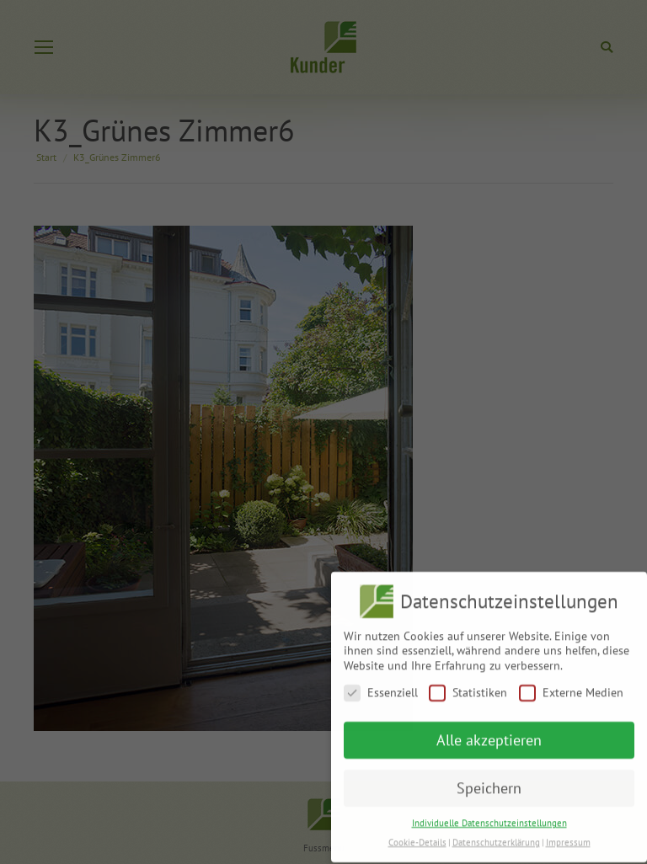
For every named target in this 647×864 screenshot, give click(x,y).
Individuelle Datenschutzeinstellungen (489, 816)
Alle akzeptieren (489, 733)
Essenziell (381, 686)
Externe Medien (571, 686)
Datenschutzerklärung (496, 835)
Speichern (489, 781)
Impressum (568, 835)
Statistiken (468, 686)
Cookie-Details (417, 835)
